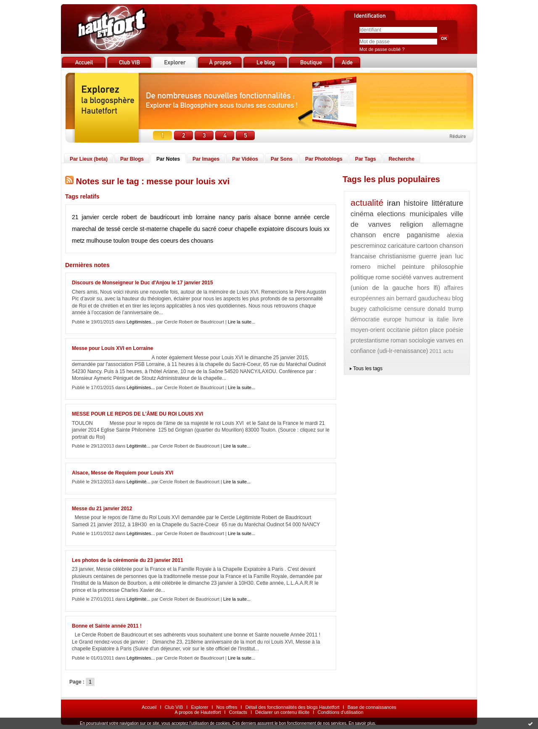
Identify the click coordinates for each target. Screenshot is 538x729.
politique (362, 277)
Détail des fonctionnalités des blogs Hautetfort (292, 707)
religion (411, 224)
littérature (447, 203)
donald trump (445, 308)
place (437, 329)
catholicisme (385, 308)
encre (391, 235)
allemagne (447, 224)
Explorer (199, 707)
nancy (227, 217)
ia (431, 319)
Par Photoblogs (324, 159)
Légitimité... (138, 445)
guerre (428, 256)
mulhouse (99, 240)
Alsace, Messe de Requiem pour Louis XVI (122, 473)
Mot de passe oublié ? (382, 49)
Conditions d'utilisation (340, 712)
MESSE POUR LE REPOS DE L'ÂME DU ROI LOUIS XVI (137, 414)
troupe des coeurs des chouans (172, 240)
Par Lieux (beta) (89, 159)
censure (414, 308)
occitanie (398, 329)
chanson (363, 235)
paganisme (423, 235)
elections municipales (412, 214)
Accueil (149, 707)
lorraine (206, 217)
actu (448, 351)
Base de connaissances (372, 707)
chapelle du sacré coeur (201, 228)
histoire (416, 203)
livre (457, 319)
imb (188, 217)
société (401, 277)
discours (297, 228)
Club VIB (174, 707)
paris (244, 217)
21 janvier (85, 217)
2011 (436, 351)
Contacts (238, 712)
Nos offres (226, 707)
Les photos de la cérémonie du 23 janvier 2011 (127, 560)
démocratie (365, 319)
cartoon (427, 245)
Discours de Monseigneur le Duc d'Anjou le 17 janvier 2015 (142, 283)
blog (457, 298)
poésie (454, 329)
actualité (367, 202)
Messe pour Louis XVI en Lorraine (112, 348)
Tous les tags (367, 368)
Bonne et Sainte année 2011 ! (107, 626)
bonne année (292, 217)
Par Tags (365, 159)
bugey (359, 308)
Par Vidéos (245, 159)
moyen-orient (368, 329)
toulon (121, 240)
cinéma (362, 214)
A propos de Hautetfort (197, 712)
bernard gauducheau (423, 298)
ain (391, 298)
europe (392, 319)
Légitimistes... (141, 321)
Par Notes (168, 159)
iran (394, 203)
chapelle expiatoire (259, 228)
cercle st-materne (145, 228)
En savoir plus (361, 723)
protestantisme (370, 340)
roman (398, 340)
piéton (420, 329)
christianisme (397, 256)
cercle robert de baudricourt (141, 217)
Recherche (401, 159)
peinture (413, 266)
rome (383, 277)
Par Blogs (132, 159)
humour (415, 319)
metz (78, 240)
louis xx (320, 228)
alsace (262, 217)
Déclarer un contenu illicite (282, 712)
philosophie (447, 266)
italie (443, 319)
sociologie (422, 340)
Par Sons (282, 159)
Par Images (206, 159)
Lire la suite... (241, 321)
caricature (401, 245)
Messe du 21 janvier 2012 (102, 509)
